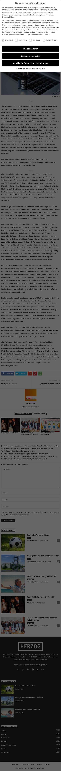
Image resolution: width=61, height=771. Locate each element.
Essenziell (7, 40)
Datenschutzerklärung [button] (31, 68)
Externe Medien (50, 40)
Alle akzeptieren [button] (30, 48)
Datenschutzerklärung (34, 32)
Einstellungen (25, 34)
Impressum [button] (42, 68)
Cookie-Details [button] (20, 68)
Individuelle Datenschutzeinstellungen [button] (31, 63)
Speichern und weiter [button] (30, 55)
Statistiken (21, 40)
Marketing (34, 40)
